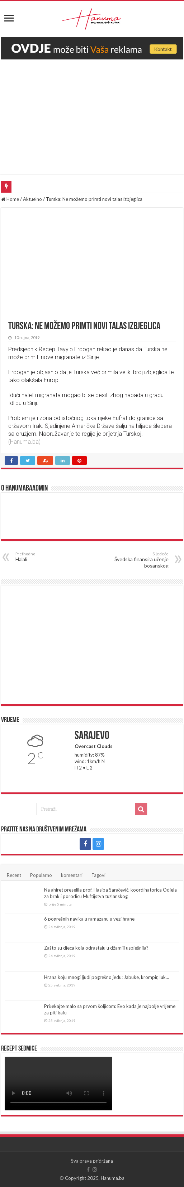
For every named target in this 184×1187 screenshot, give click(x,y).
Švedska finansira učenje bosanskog (132, 560)
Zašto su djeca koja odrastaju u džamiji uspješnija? (96, 948)
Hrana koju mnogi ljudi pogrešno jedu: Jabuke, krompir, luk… (106, 977)
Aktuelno (32, 199)
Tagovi (98, 875)
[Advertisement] (92, 113)
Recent (14, 875)
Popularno (41, 875)
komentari (71, 875)
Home (10, 199)
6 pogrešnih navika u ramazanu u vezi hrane (89, 919)
